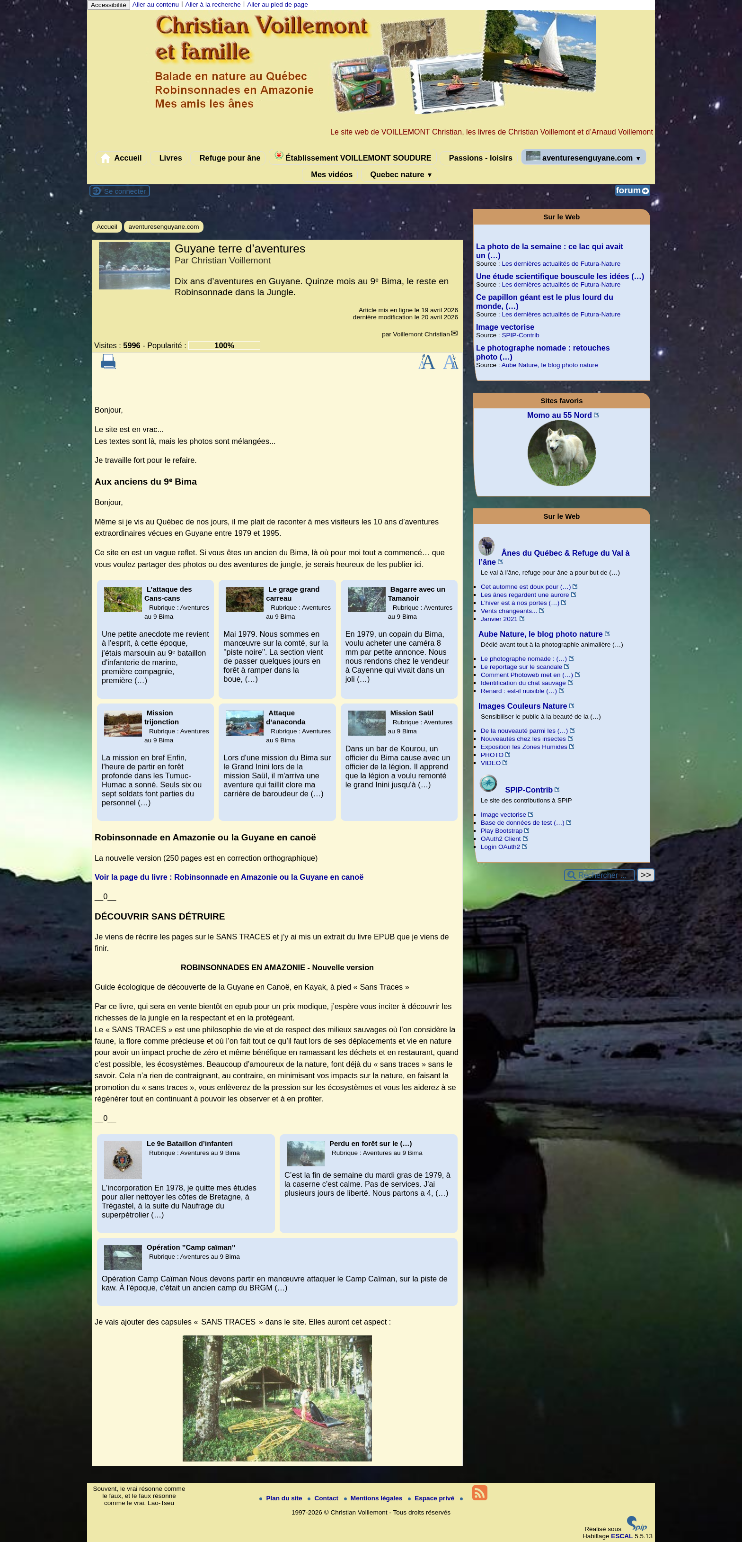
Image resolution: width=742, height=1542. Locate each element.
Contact (324, 1498)
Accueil (121, 158)
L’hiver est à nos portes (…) (520, 602)
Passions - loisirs (478, 158)
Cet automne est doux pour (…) (526, 586)
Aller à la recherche (213, 4)
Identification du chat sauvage (523, 682)
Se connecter (125, 191)
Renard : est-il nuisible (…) (519, 690)
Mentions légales (374, 1498)
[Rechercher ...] (599, 875)
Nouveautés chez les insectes (523, 738)
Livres (168, 158)
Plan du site (281, 1498)
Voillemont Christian (421, 334)
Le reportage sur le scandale (521, 666)
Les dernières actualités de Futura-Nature (561, 263)
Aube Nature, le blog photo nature (550, 365)
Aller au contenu (155, 4)
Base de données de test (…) (523, 822)
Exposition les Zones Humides (524, 746)
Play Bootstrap (501, 830)
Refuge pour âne (227, 158)
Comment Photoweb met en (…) (527, 674)
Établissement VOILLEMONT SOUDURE (353, 156)
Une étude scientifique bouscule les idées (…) (560, 276)
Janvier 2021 (499, 618)
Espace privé (432, 1498)
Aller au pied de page (277, 4)
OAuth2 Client (501, 838)
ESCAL (622, 1536)
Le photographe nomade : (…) (524, 658)
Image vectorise (505, 327)
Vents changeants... (509, 610)
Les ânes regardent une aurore (525, 594)
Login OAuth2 (500, 846)
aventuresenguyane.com (584, 156)
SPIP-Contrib (520, 335)
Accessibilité (108, 5)
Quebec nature (399, 175)
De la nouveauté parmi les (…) (524, 730)
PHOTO (492, 754)
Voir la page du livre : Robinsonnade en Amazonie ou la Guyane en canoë (229, 877)
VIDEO (491, 762)
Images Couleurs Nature (522, 706)
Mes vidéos (330, 175)
